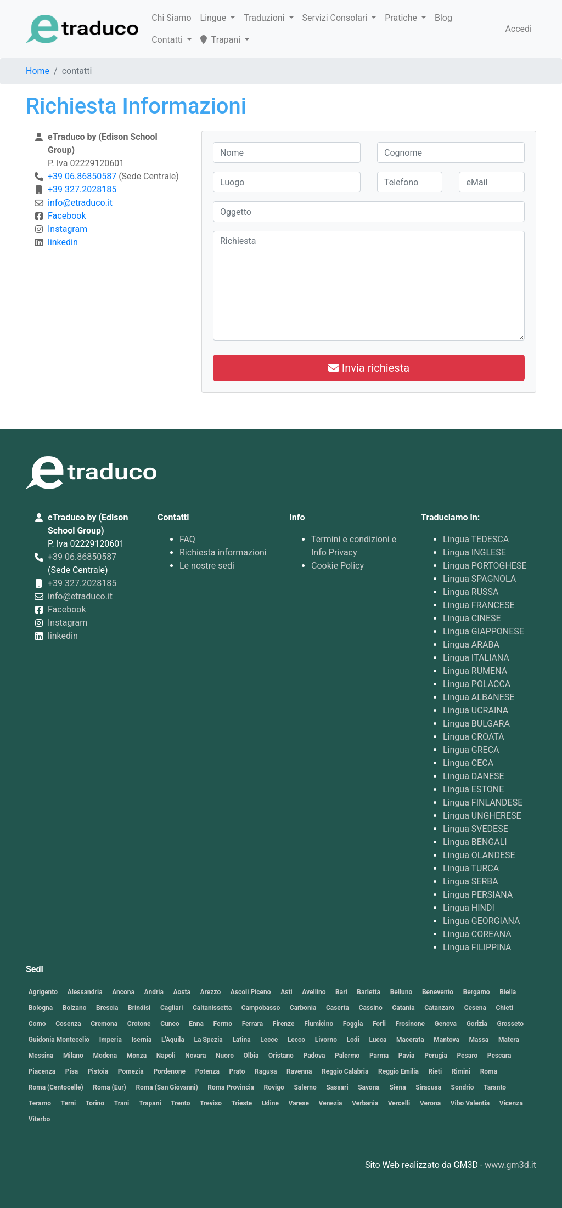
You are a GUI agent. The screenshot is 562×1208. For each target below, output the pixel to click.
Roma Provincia (230, 1087)
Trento (180, 1103)
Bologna (41, 1008)
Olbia (251, 1055)
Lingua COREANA (477, 934)
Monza (137, 1055)
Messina (41, 1055)
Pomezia (131, 1071)
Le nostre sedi (206, 565)
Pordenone (169, 1071)
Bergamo (476, 992)
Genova (446, 1024)
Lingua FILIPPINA (477, 947)
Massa (479, 1039)
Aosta (181, 992)
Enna (196, 1024)
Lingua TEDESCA (476, 539)
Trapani (221, 40)
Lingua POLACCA (476, 684)
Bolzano (75, 1008)
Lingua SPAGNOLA (479, 579)
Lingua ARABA (471, 644)
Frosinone (409, 1024)
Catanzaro (439, 1008)
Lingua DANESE (473, 776)
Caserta (337, 1008)
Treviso (211, 1103)
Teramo (40, 1103)
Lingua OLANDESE (479, 855)
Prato (237, 1071)
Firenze (284, 1024)
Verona (430, 1103)
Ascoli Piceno (251, 992)
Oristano (281, 1055)
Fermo (223, 1024)
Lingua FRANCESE (478, 605)
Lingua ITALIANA (476, 658)
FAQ (187, 539)
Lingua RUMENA (475, 671)
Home (37, 71)
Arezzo (210, 992)
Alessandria (85, 992)
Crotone (139, 1024)
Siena (397, 1087)
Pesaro (467, 1055)
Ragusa (266, 1071)
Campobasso (260, 1008)
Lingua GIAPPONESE (483, 631)
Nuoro (225, 1055)
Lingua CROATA (473, 736)
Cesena (475, 1008)
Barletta (368, 992)
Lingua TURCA (471, 868)
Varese (299, 1103)
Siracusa (428, 1087)
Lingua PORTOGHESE (485, 565)
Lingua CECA (468, 763)
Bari (341, 992)
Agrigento (43, 992)
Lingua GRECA (471, 750)
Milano (73, 1055)
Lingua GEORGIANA (481, 921)
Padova (314, 1055)
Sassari (337, 1087)
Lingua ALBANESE (478, 697)
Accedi (518, 29)
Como (37, 1024)
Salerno (305, 1087)
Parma (379, 1055)
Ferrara (252, 1024)
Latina (241, 1039)
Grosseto (510, 1024)
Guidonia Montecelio (59, 1039)
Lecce (269, 1039)
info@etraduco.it (80, 202)
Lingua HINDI (468, 908)
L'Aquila (172, 1039)
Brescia (107, 1008)
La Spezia (208, 1039)
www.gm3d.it (510, 1165)
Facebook (67, 216)
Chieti (504, 1008)
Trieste (242, 1103)
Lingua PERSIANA (478, 894)
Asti (286, 992)
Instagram (67, 229)
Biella (507, 992)
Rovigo (274, 1087)
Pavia (406, 1055)
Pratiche (402, 18)
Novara (195, 1055)
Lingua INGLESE (474, 552)
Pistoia (98, 1071)
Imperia (110, 1039)
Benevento (437, 992)
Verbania (365, 1103)
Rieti (435, 1071)
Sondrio (462, 1087)
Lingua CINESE (472, 618)
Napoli (166, 1055)
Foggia (353, 1024)
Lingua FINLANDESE (482, 802)
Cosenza (68, 1024)
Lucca (377, 1039)
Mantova (446, 1039)
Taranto (495, 1087)
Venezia (330, 1103)
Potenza (207, 1071)
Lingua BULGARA (476, 723)
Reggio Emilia (398, 1071)
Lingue (214, 18)
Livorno (326, 1039)
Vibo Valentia (470, 1103)
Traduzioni (265, 18)
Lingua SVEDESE (475, 829)
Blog (443, 18)
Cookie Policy (337, 565)
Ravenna (299, 1071)
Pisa (71, 1071)
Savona (369, 1087)
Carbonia (303, 1008)
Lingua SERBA (470, 881)
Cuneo (169, 1024)
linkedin (63, 242)
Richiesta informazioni (223, 552)
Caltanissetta (212, 1008)
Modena (105, 1055)
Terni (68, 1103)
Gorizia (477, 1024)
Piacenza (42, 1071)
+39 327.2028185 (82, 189)
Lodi (353, 1039)
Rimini (461, 1071)
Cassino (371, 1008)
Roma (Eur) (109, 1087)
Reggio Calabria (345, 1071)
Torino (95, 1103)
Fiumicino (318, 1024)
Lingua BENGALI (475, 842)
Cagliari (171, 1008)
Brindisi (139, 1008)
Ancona (123, 992)
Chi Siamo (171, 18)
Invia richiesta (368, 368)
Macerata (410, 1039)
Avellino (313, 992)
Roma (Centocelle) (56, 1087)
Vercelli (399, 1103)
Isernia (141, 1039)
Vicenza (511, 1103)
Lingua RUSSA (471, 592)
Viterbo (39, 1119)
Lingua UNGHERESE (482, 815)
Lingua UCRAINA (475, 710)
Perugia (435, 1055)
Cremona (104, 1024)
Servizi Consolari (336, 18)
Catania (403, 1008)
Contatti (168, 40)
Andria (154, 992)
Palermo (347, 1055)
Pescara (499, 1055)
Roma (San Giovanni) (167, 1087)
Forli (379, 1024)
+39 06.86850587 (82, 176)
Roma (488, 1071)
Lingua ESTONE (473, 789)
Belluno (401, 992)
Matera (508, 1039)
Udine (270, 1103)
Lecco (296, 1039)
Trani (122, 1103)
